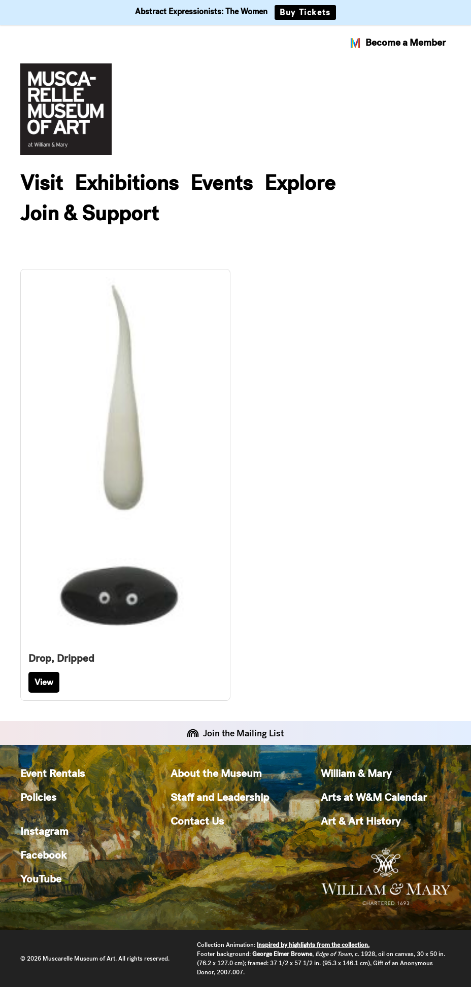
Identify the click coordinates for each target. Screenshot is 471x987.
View (44, 682)
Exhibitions (127, 182)
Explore (299, 182)
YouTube (40, 879)
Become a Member (397, 42)
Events (221, 182)
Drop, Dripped (61, 658)
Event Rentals (52, 773)
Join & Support (89, 213)
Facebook (43, 855)
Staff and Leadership (220, 797)
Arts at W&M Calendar (374, 797)
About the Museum (216, 773)
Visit (41, 182)
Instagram (44, 831)
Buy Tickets (305, 12)
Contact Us (197, 821)
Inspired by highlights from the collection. (313, 945)
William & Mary (356, 773)
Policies (38, 797)
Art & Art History (360, 821)
